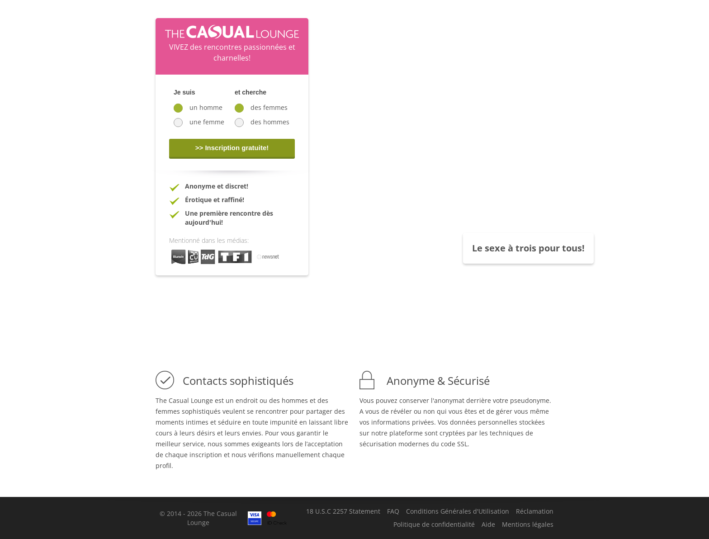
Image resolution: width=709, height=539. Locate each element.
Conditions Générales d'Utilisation (457, 511)
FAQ (393, 511)
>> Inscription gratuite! (232, 147)
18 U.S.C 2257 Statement (343, 511)
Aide (488, 524)
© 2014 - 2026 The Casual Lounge (198, 518)
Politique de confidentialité (434, 524)
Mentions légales (527, 524)
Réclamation (534, 511)
